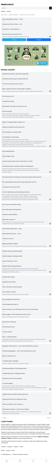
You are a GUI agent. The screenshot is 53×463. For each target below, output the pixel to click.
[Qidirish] (25, 8)
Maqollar (3, 11)
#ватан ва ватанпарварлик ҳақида (37, 387)
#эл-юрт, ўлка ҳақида (7, 389)
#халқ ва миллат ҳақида (8, 386)
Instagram (46, 436)
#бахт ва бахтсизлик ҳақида (9, 222)
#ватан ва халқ (23, 387)
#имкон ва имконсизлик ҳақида (10, 117)
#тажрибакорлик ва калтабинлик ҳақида (13, 141)
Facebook (38, 39)
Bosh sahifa (4, 14)
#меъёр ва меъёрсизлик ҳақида (10, 144)
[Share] (50, 36)
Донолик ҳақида (13, 14)
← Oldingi (3, 418)
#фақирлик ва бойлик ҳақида (32, 115)
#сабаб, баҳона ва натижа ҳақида (29, 198)
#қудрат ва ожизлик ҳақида (9, 146)
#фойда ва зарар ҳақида (35, 91)
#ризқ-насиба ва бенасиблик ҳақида (12, 199)
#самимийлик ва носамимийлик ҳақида (30, 411)
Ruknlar (9, 11)
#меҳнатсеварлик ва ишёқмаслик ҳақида (30, 194)
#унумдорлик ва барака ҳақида (20, 36)
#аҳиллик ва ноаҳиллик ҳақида (10, 270)
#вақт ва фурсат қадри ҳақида (10, 194)
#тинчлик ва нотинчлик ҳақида (10, 246)
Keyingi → (49, 418)
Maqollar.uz (7, 4)
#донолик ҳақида (7, 36)
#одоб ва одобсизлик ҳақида (10, 170)
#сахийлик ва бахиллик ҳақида (10, 411)
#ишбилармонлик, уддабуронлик (33, 143)
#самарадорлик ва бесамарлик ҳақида (12, 196)
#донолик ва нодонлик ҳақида (20, 91)
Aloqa (13, 450)
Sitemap (8, 450)
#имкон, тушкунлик (23, 146)
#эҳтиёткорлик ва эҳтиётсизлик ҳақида (35, 141)
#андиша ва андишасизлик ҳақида (11, 168)
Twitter (9, 438)
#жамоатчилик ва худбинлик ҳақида (12, 268)
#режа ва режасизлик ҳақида (30, 199)
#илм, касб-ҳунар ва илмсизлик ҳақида (12, 115)
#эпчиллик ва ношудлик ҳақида (37, 146)
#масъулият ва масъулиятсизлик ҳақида (13, 143)
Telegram (14, 39)
